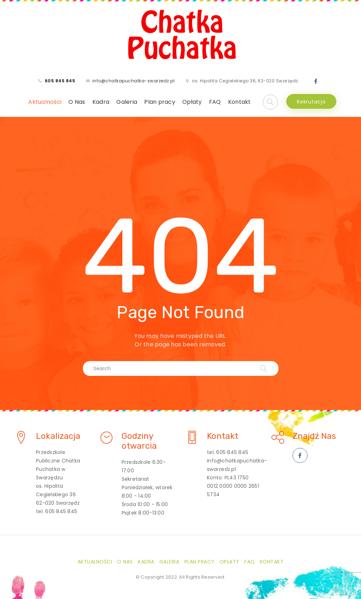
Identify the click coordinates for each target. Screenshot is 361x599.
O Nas (76, 102)
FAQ (215, 102)
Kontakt (239, 102)
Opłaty (192, 102)
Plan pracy (159, 102)
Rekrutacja (311, 101)
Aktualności (44, 102)
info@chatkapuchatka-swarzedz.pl (133, 81)
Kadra (100, 102)
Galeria (126, 102)
